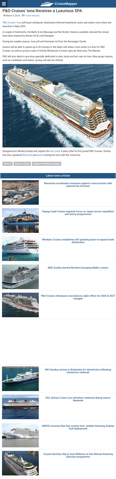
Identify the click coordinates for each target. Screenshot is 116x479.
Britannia (27, 155)
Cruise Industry (30, 15)
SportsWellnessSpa (47, 163)
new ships (23, 163)
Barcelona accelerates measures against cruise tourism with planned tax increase (78, 185)
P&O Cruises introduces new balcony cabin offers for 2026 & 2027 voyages (78, 297)
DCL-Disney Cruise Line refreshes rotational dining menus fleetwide (78, 399)
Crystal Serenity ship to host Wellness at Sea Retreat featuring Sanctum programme (78, 455)
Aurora (40, 155)
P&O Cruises (9, 22)
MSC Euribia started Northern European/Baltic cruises (78, 267)
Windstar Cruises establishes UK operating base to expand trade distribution (78, 241)
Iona (19, 22)
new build (55, 151)
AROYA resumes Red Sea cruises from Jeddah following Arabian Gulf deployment (78, 427)
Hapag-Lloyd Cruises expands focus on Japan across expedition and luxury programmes (78, 213)
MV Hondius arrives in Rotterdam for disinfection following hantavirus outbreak (78, 371)
